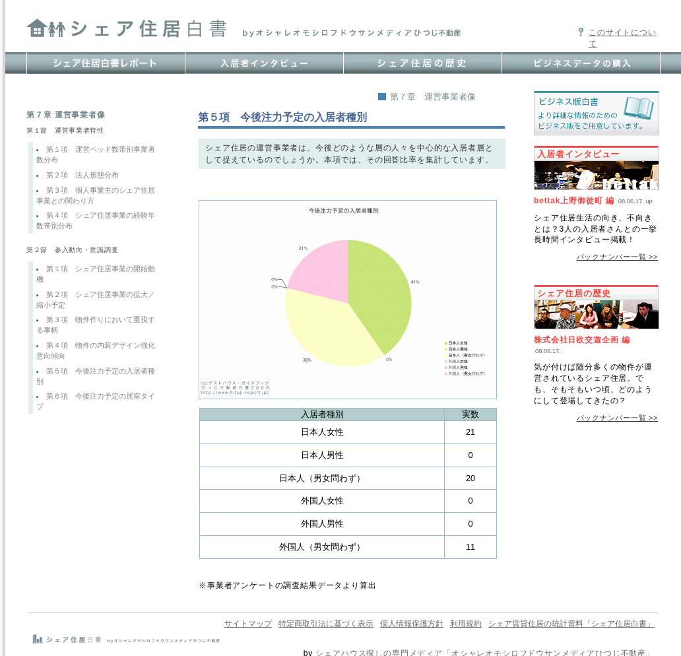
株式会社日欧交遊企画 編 (582, 339)
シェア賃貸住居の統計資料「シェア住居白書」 (571, 623)
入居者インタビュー (578, 154)
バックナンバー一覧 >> (617, 257)
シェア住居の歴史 (573, 293)
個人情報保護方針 (411, 623)
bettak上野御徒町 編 (574, 200)
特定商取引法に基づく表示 (325, 623)
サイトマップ (248, 623)
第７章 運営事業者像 (433, 97)
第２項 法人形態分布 (82, 175)
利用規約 (466, 623)
